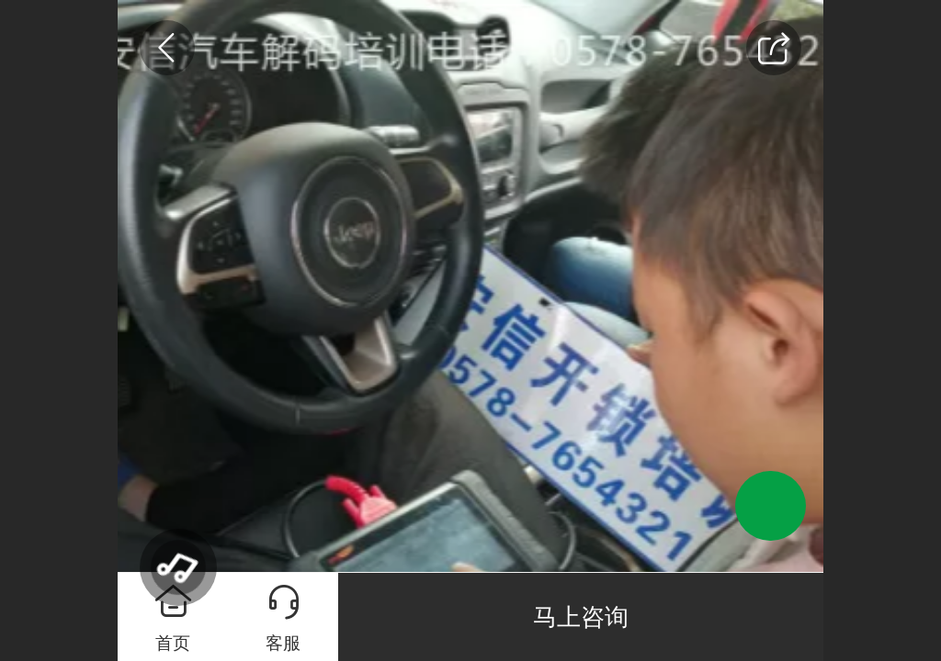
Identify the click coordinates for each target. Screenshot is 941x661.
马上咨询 (581, 617)
